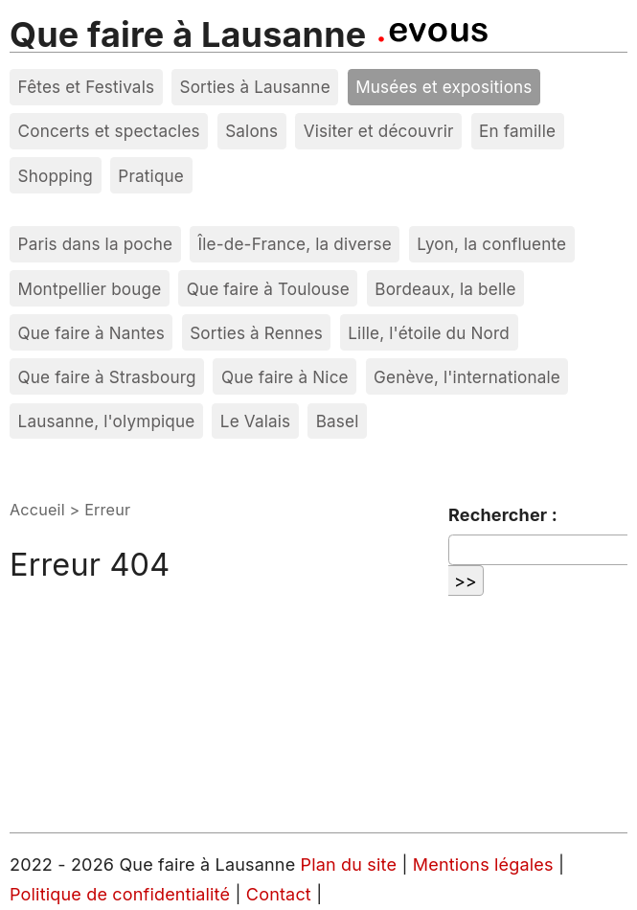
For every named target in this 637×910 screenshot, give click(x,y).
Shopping (55, 176)
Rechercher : (502, 515)
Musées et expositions (443, 87)
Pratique (151, 176)
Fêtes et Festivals (86, 87)
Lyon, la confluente (491, 244)
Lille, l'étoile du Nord (429, 333)
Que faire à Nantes (91, 333)
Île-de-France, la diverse (295, 244)
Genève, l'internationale (467, 377)
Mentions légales (485, 864)
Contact (281, 894)
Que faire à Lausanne (188, 34)
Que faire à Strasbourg (107, 377)
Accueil (37, 509)
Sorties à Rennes (256, 333)
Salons (251, 131)
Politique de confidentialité (122, 894)
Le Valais (255, 421)
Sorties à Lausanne (255, 87)
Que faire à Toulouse (268, 289)
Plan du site (349, 864)
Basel (337, 421)
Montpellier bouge (90, 289)
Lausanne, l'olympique (106, 421)
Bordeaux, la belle (445, 289)
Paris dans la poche (95, 244)
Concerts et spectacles (109, 131)
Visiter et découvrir (379, 131)
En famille (517, 131)
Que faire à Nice (285, 377)
